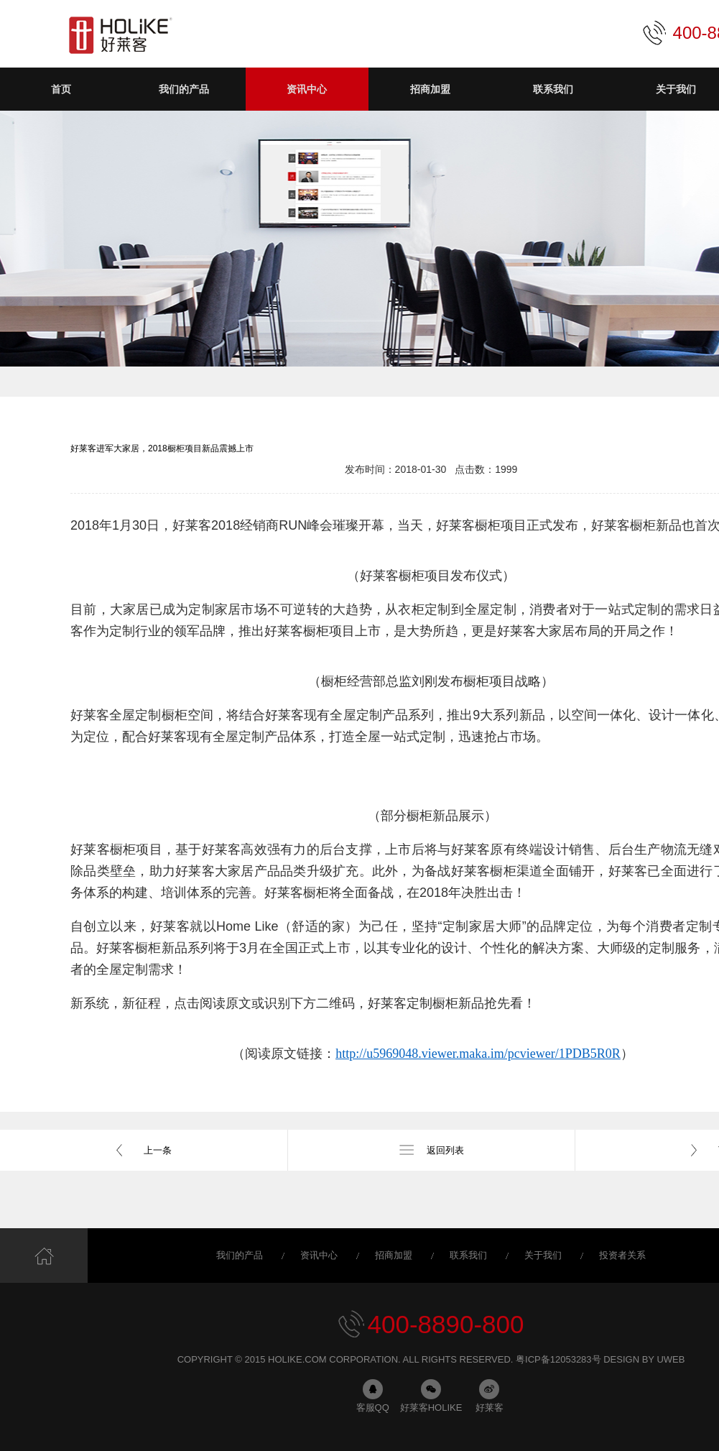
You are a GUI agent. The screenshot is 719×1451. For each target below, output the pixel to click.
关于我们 (543, 1255)
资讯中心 (319, 1255)
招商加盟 (393, 1255)
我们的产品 (239, 1255)
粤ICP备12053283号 (558, 1359)
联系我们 (468, 1255)
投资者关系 (622, 1255)
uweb (671, 1359)
